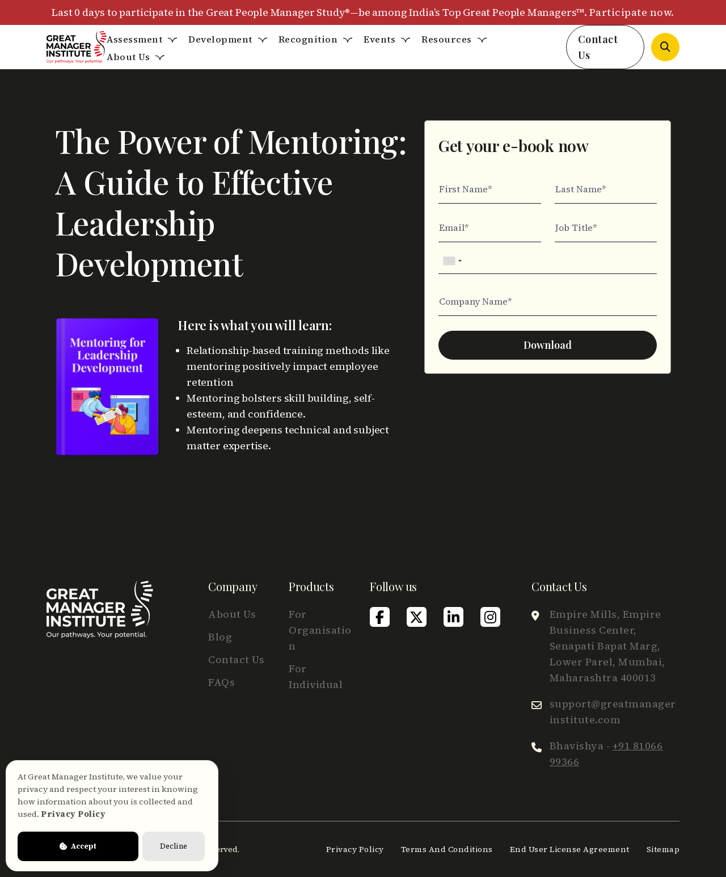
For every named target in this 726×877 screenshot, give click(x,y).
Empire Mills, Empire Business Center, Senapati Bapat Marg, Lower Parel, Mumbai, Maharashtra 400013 (607, 646)
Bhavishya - (606, 754)
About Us (128, 56)
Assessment (134, 39)
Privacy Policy (355, 849)
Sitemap (663, 849)
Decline (173, 846)
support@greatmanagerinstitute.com (613, 712)
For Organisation (320, 630)
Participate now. (631, 12)
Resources (446, 39)
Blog (220, 637)
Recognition (308, 39)
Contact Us (598, 47)
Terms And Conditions (447, 849)
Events (379, 39)
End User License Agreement (570, 849)
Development (220, 39)
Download (548, 345)
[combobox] (452, 260)
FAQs (221, 682)
